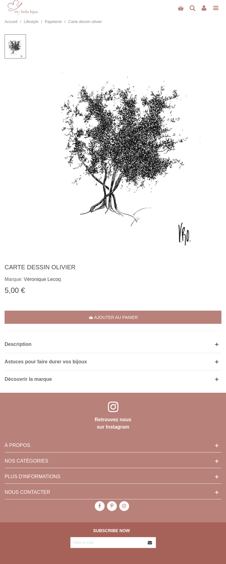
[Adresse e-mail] (108, 542)
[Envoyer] (150, 542)
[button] (113, 344)
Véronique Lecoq (42, 279)
